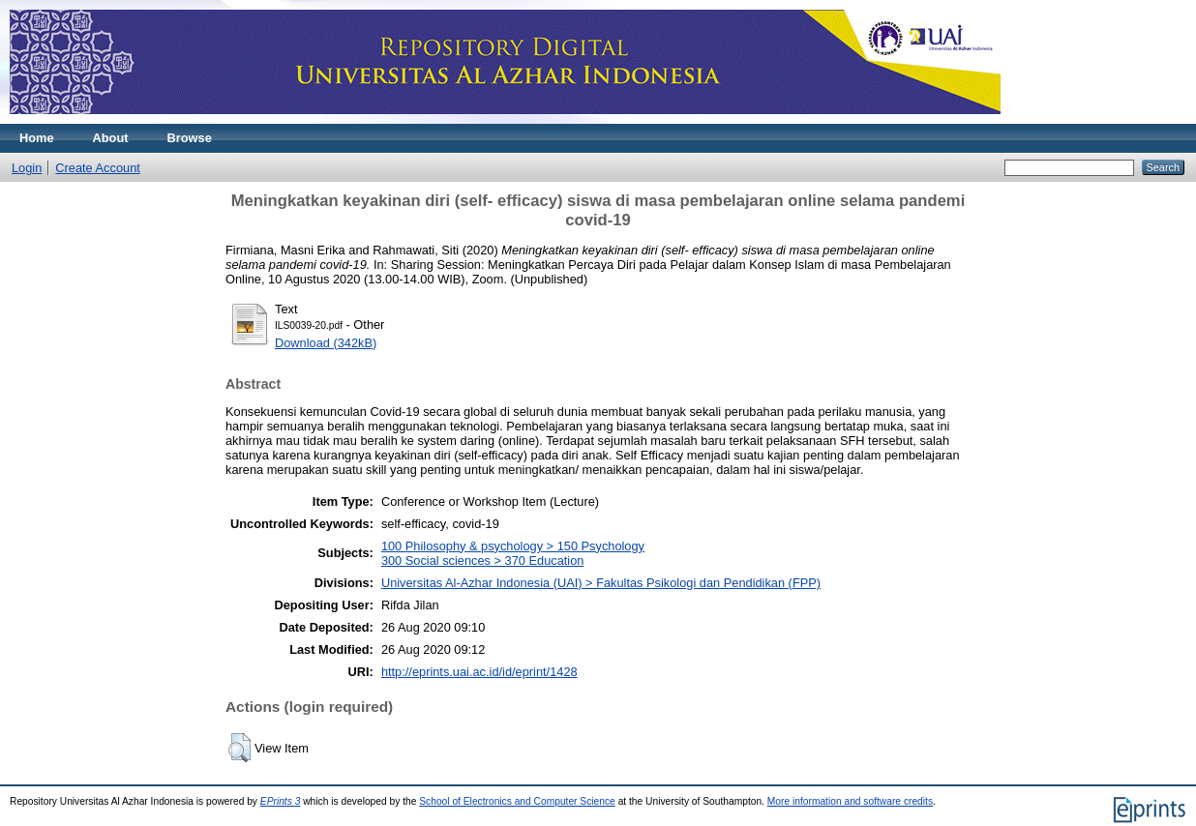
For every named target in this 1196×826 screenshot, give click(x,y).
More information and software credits (850, 801)
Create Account (97, 168)
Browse (189, 138)
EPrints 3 (280, 801)
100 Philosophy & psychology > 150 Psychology (512, 546)
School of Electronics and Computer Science (517, 801)
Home (36, 138)
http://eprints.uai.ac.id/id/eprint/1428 (479, 671)
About (111, 138)
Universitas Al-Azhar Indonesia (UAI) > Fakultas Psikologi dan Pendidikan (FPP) (601, 582)
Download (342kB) (325, 343)
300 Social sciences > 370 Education (482, 560)
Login (27, 168)
